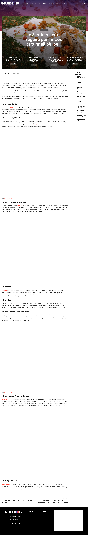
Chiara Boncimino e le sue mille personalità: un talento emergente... (74, 59)
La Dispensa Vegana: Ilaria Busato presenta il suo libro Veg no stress (53, 501)
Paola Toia (7, 74)
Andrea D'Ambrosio (80, 84)
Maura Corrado (80, 103)
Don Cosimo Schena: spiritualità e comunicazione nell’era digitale (33, 60)
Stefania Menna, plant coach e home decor (17, 501)
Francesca (4, 400)
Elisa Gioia (4, 290)
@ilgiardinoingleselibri (8, 198)
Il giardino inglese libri (32, 125)
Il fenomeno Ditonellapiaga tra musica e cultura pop (13, 59)
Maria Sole (16, 304)
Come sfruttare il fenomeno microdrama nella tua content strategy (81, 99)
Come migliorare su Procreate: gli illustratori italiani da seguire (54, 60)
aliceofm (19, 206)
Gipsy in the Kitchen (9, 108)
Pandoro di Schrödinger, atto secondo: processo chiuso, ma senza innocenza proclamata (81, 79)
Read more (13, 63)
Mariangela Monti (7, 484)
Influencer (44, 30)
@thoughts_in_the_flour (8, 392)
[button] (71, 3)
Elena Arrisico (79, 112)
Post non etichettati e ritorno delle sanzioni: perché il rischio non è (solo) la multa (81, 118)
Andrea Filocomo (80, 93)
